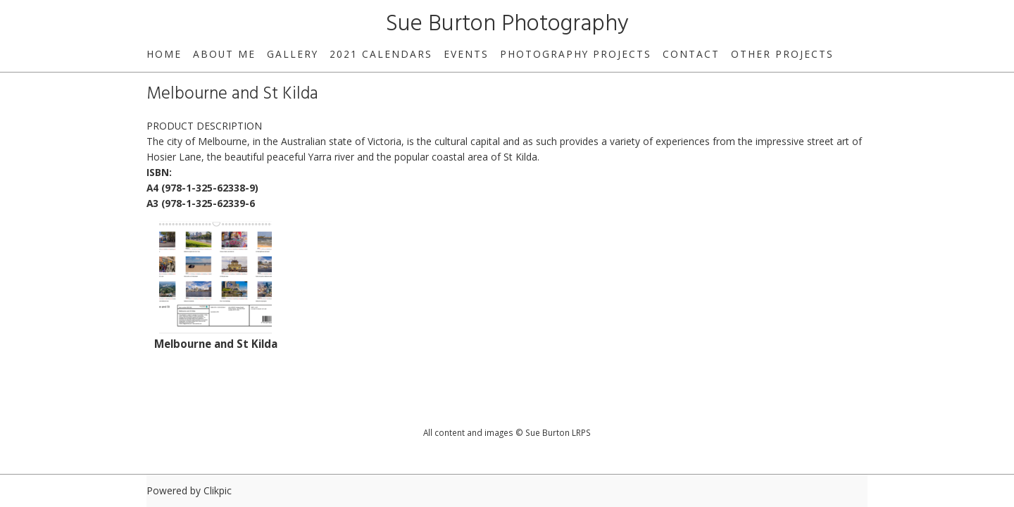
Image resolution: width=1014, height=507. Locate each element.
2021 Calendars (381, 54)
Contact (691, 54)
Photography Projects (575, 54)
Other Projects (782, 54)
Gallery (292, 54)
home (164, 54)
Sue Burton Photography (507, 24)
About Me (224, 54)
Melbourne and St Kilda (215, 344)
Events (466, 54)
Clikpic (218, 490)
